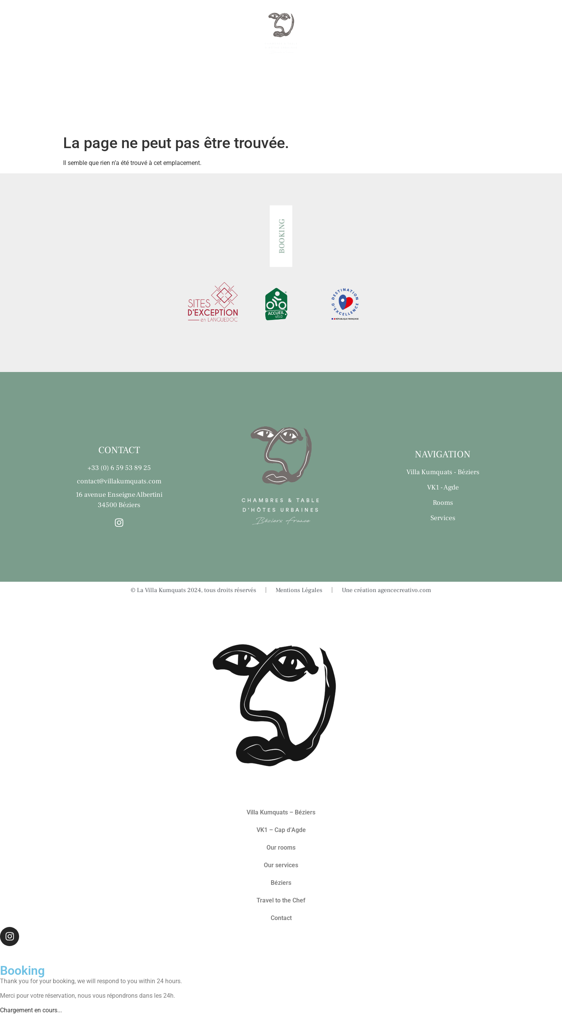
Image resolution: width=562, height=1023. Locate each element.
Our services (168, 34)
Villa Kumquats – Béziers (281, 812)
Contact (524, 34)
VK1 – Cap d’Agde (281, 830)
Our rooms (103, 34)
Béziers (376, 34)
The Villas (42, 34)
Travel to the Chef (449, 34)
